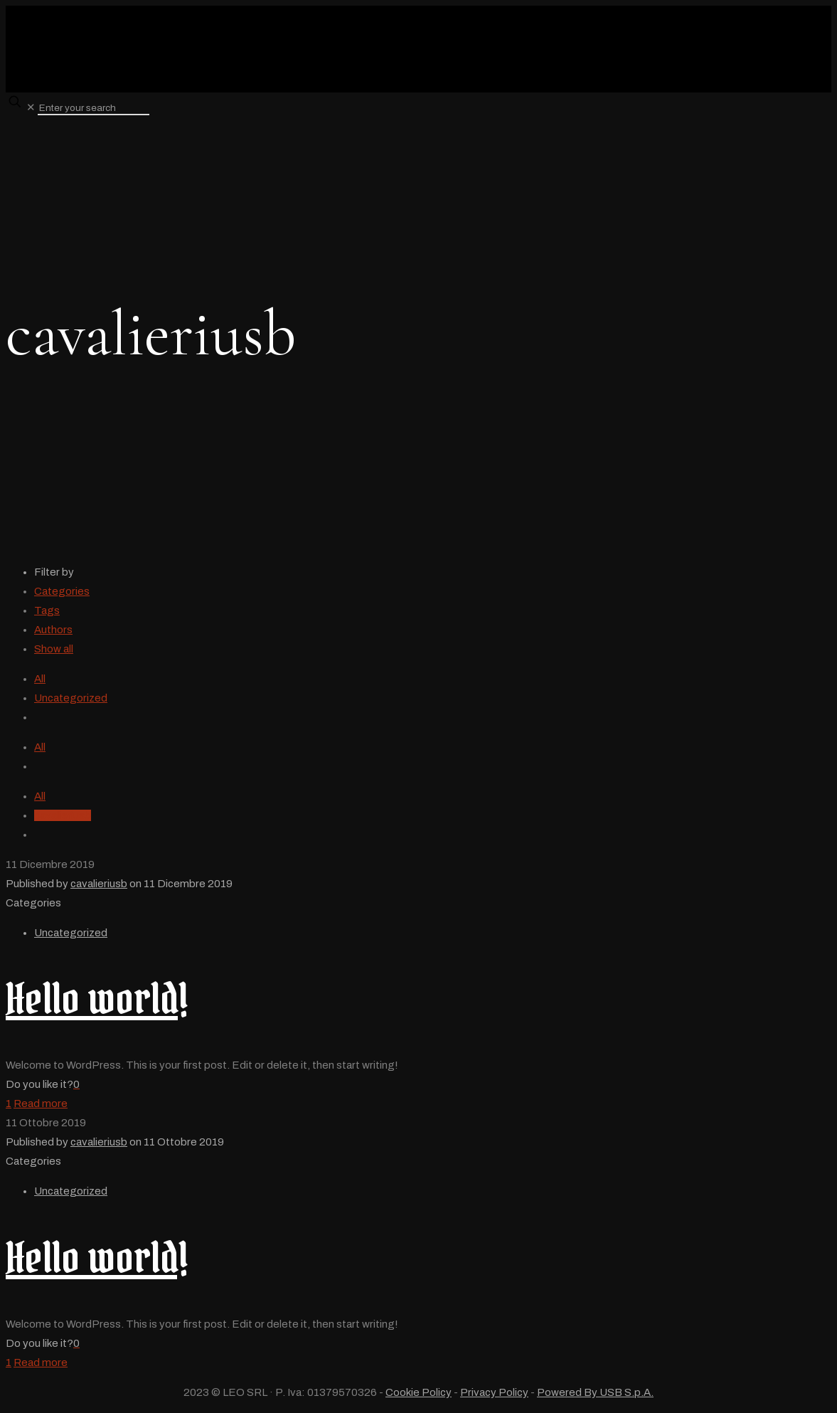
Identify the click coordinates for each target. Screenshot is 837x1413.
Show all (53, 649)
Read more (41, 1103)
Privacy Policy (494, 1392)
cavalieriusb (62, 815)
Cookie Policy (418, 1392)
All (40, 678)
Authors (53, 629)
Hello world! (97, 998)
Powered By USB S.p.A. (595, 1392)
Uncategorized (70, 698)
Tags (47, 610)
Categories (62, 591)
